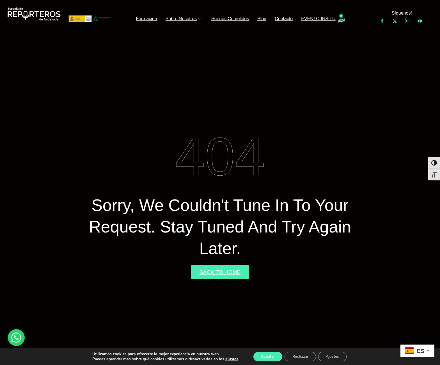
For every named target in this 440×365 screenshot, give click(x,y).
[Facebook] (382, 21)
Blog (261, 18)
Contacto (284, 18)
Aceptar (266, 356)
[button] (16, 337)
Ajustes (334, 356)
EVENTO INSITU (318, 18)
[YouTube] (420, 21)
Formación (146, 18)
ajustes (228, 358)
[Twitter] (395, 21)
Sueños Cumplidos (230, 18)
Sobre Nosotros (184, 18)
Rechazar (300, 356)
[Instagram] (407, 21)
